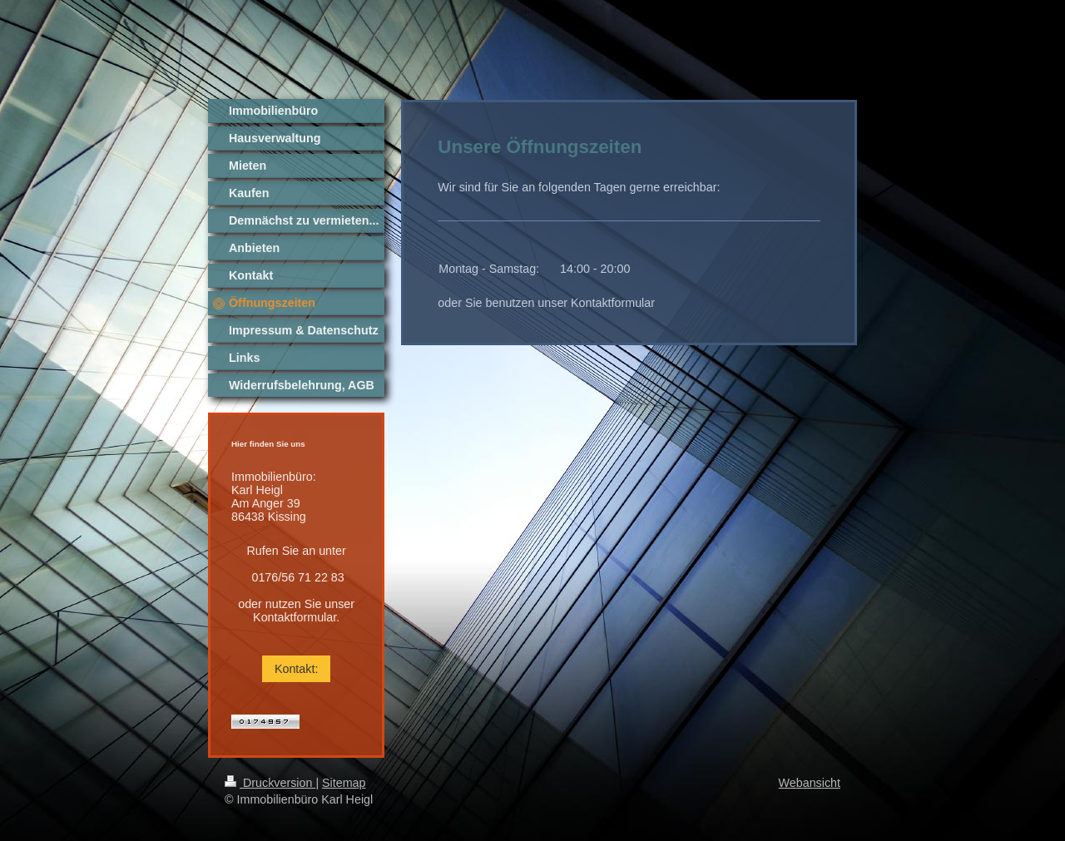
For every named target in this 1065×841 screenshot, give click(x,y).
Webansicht (809, 782)
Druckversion (270, 782)
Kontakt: (296, 668)
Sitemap (343, 782)
